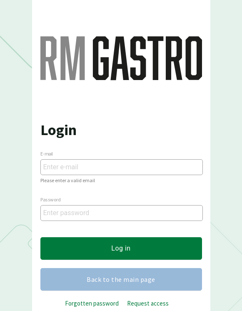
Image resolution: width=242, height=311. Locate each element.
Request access (148, 303)
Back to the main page (121, 279)
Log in (120, 248)
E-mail (46, 153)
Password (50, 199)
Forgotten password (92, 303)
